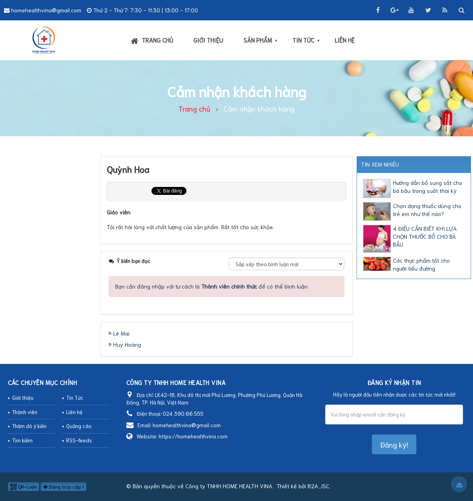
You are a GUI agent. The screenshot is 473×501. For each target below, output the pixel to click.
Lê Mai (121, 333)
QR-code (23, 486)
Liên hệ (345, 40)
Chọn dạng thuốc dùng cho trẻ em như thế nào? (427, 209)
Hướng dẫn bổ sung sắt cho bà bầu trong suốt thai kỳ (427, 186)
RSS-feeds (79, 440)
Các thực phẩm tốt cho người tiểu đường (421, 264)
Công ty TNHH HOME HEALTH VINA (228, 485)
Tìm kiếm (22, 440)
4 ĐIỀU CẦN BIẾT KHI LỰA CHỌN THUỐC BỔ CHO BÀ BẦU (425, 236)
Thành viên (24, 412)
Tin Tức (303, 40)
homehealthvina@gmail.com (46, 10)
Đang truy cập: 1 (63, 486)
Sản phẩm (257, 40)
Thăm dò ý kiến (29, 425)
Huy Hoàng (127, 344)
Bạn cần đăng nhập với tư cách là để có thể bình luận (211, 286)
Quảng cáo (79, 425)
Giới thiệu (208, 40)
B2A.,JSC (319, 485)
